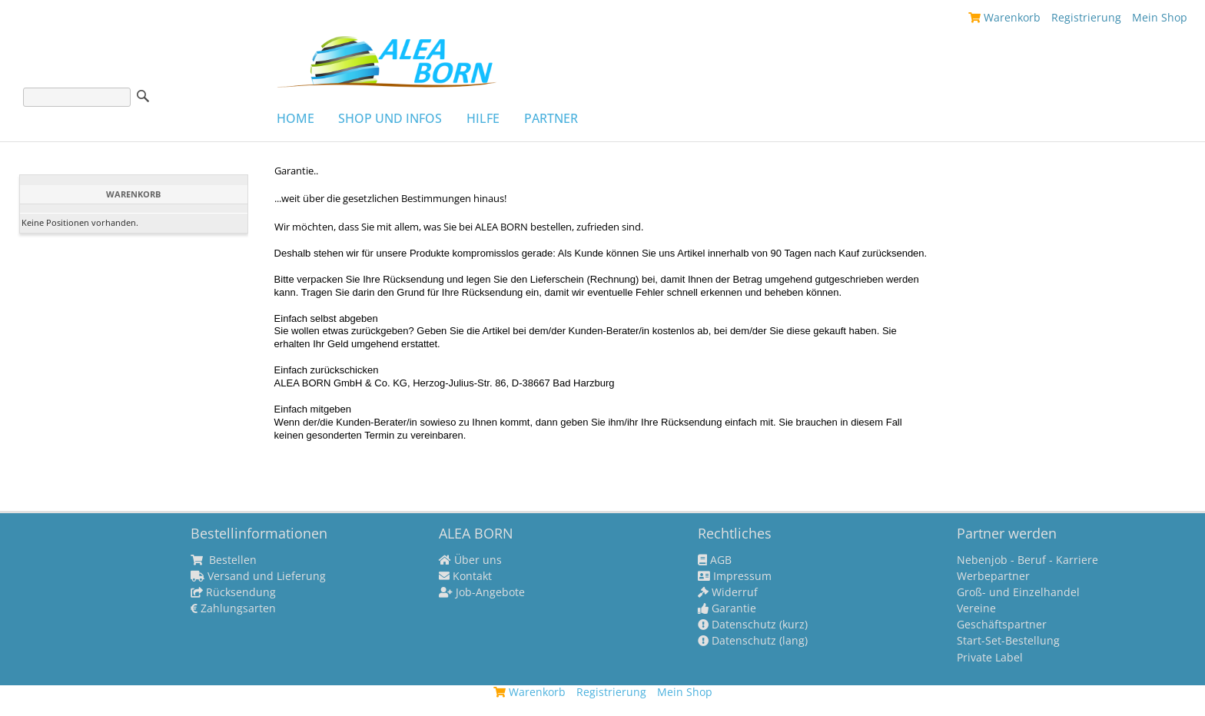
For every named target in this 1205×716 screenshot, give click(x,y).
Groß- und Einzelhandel (1018, 592)
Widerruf (728, 592)
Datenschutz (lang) (753, 641)
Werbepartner (993, 576)
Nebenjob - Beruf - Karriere (1027, 560)
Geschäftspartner (1002, 624)
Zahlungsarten (233, 608)
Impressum (735, 576)
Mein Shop (1159, 17)
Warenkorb (1004, 17)
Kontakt (465, 576)
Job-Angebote (482, 592)
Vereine (976, 608)
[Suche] (77, 97)
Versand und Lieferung (258, 576)
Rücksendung (233, 592)
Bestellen (224, 560)
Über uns (470, 560)
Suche (142, 96)
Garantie (727, 608)
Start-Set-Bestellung (1008, 641)
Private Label (990, 658)
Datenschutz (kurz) (753, 624)
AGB (715, 560)
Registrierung (1086, 17)
